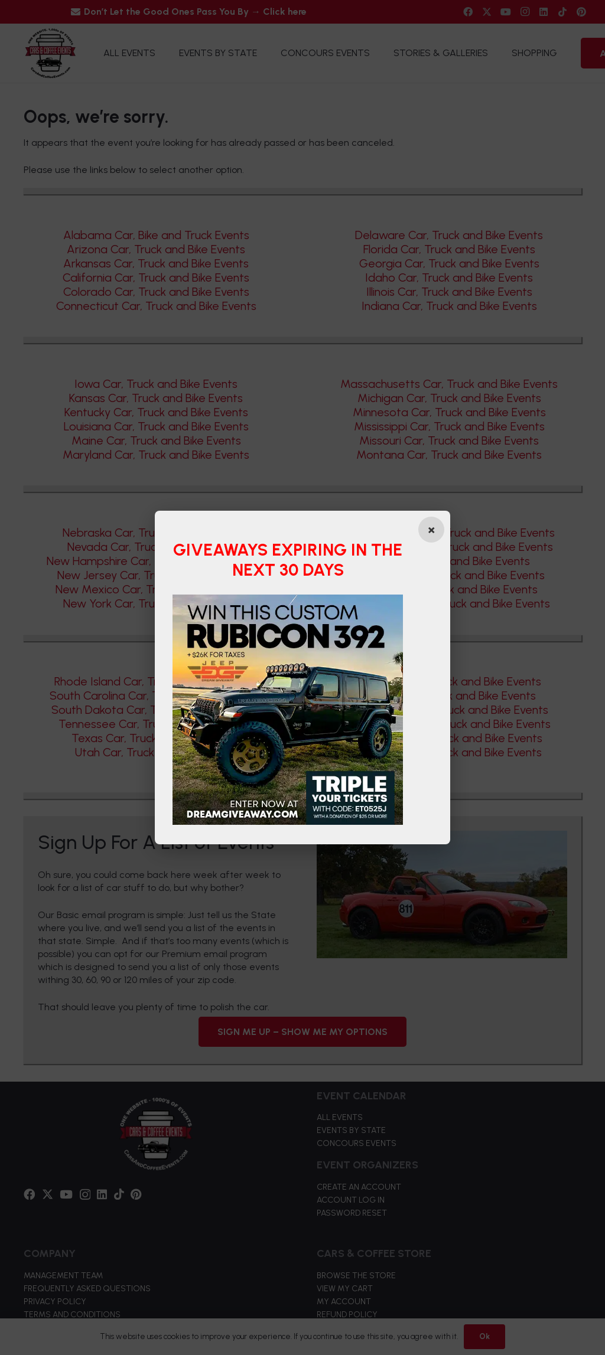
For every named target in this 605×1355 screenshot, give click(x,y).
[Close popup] (431, 530)
